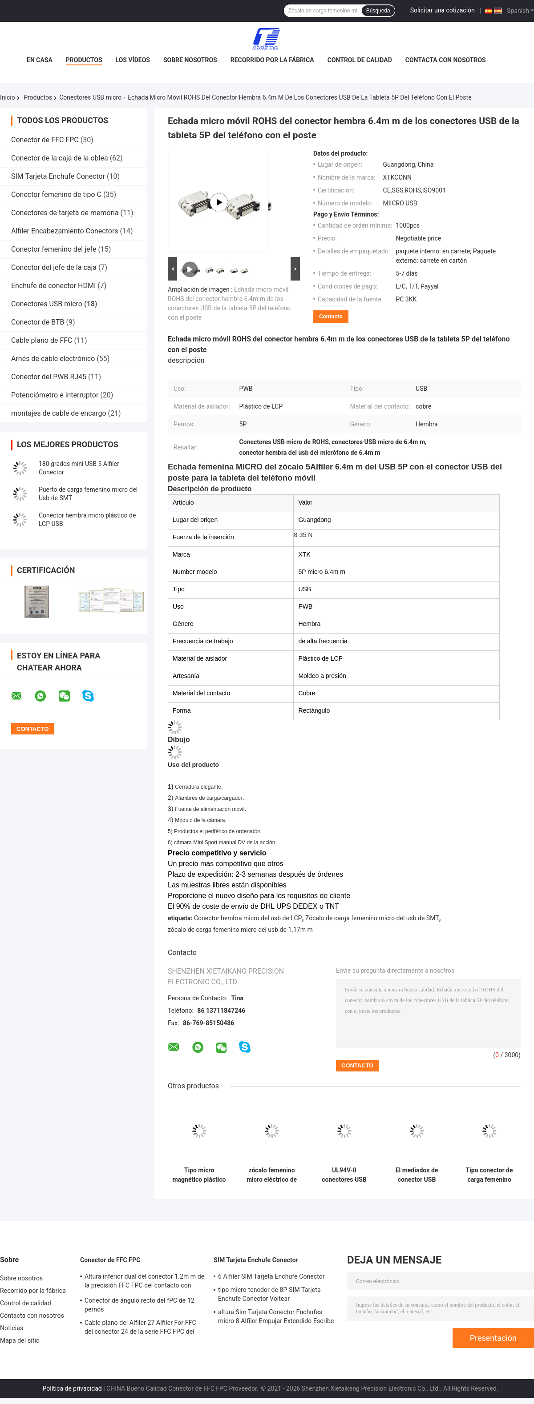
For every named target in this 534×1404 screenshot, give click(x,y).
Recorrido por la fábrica (272, 60)
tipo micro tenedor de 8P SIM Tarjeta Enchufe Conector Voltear (269, 1294)
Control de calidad (360, 60)
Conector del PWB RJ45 (48, 377)
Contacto (331, 316)
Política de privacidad (72, 1388)
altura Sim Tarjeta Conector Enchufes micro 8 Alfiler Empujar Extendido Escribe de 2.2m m (276, 1317)
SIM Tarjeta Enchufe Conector (58, 176)
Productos (84, 60)
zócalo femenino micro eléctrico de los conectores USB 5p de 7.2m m (271, 1175)
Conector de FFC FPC (45, 140)
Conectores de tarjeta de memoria (65, 213)
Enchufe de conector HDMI (53, 285)
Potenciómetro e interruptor (54, 395)
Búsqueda (378, 11)
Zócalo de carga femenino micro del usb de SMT (372, 918)
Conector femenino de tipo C (56, 194)
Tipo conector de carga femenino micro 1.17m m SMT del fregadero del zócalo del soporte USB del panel (489, 1175)
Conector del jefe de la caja (54, 267)
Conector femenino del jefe (53, 249)
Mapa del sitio (20, 1340)
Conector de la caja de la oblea (59, 158)
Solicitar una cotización (442, 10)
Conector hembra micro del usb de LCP (248, 918)
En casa (40, 60)
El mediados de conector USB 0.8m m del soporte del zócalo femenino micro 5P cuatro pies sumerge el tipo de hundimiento (416, 1175)
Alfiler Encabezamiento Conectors (64, 231)
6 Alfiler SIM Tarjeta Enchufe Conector (271, 1276)
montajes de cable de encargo (58, 413)
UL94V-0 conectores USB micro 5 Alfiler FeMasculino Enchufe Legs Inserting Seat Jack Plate (344, 1175)
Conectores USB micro (90, 97)
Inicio (7, 97)
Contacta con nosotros (445, 60)
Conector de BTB (38, 322)
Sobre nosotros (190, 60)
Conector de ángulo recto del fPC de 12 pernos (139, 1305)
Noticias (11, 1328)
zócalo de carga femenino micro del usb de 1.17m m (240, 929)
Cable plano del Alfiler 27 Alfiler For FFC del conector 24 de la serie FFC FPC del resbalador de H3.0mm (140, 1328)
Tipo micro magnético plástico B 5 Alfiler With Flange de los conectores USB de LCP (199, 1175)
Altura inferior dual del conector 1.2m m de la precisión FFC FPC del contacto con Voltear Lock (144, 1282)
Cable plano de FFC (42, 340)
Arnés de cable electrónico (53, 358)
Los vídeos (133, 60)
